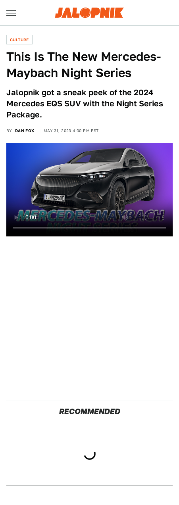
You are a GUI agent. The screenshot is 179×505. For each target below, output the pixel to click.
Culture (19, 39)
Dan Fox (25, 130)
